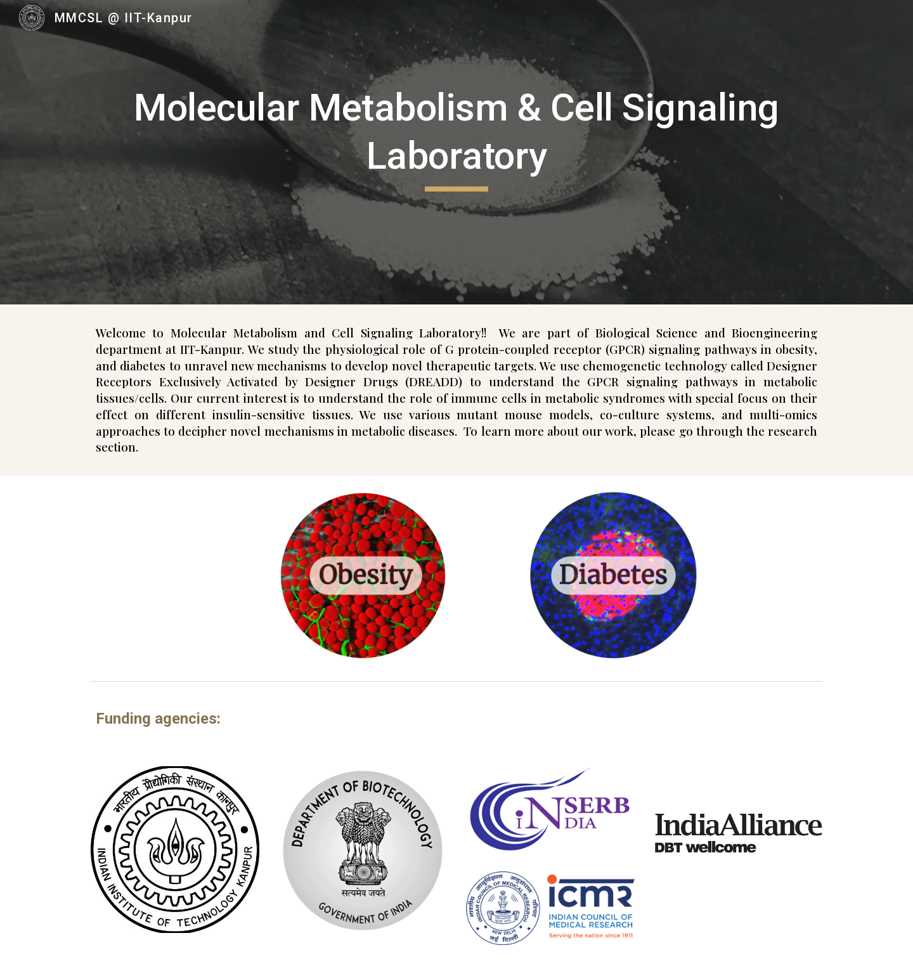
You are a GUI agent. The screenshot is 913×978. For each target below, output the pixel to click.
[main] (456, 143)
